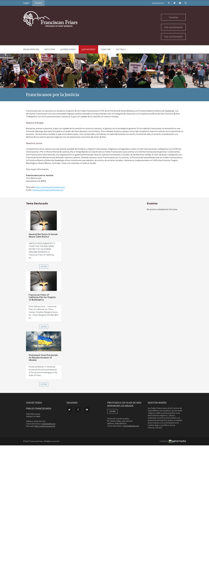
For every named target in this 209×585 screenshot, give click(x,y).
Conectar (173, 17)
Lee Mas (44, 266)
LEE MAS (112, 411)
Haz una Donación (173, 27)
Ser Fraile (121, 49)
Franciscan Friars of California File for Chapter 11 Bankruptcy (42, 297)
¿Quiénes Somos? (68, 49)
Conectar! (106, 49)
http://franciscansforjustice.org (50, 187)
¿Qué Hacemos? (88, 49)
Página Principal (31, 49)
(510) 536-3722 (158, 3)
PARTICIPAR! (49, 49)
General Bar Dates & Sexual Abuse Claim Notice (43, 235)
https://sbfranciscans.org (44, 426)
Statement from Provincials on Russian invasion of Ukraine (43, 357)
